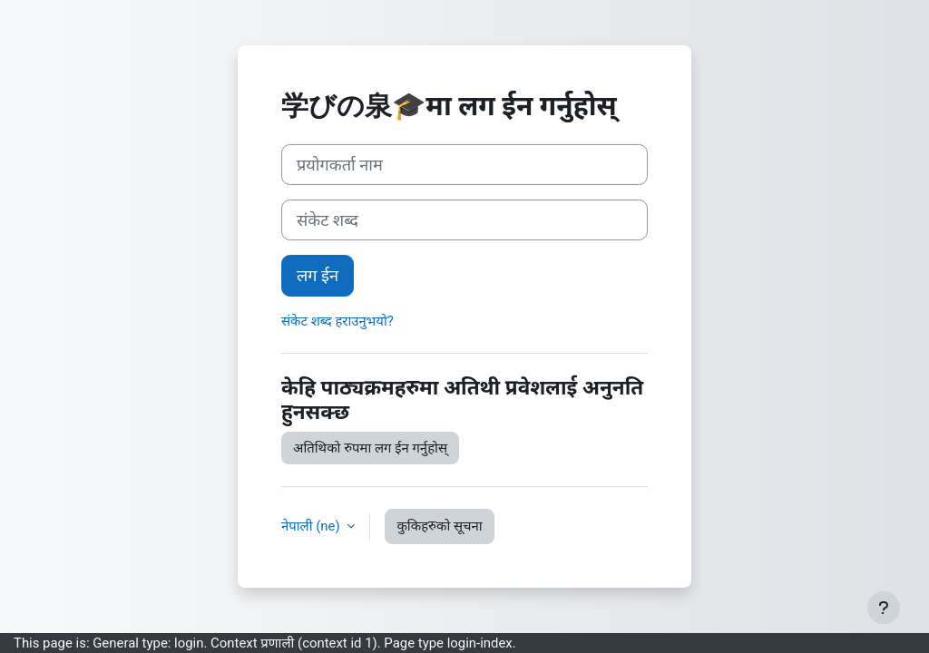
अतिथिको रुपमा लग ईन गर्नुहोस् (370, 448)
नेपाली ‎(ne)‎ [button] (312, 526)
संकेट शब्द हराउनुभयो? (337, 321)
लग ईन (317, 275)
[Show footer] (883, 607)
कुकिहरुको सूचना (439, 526)
